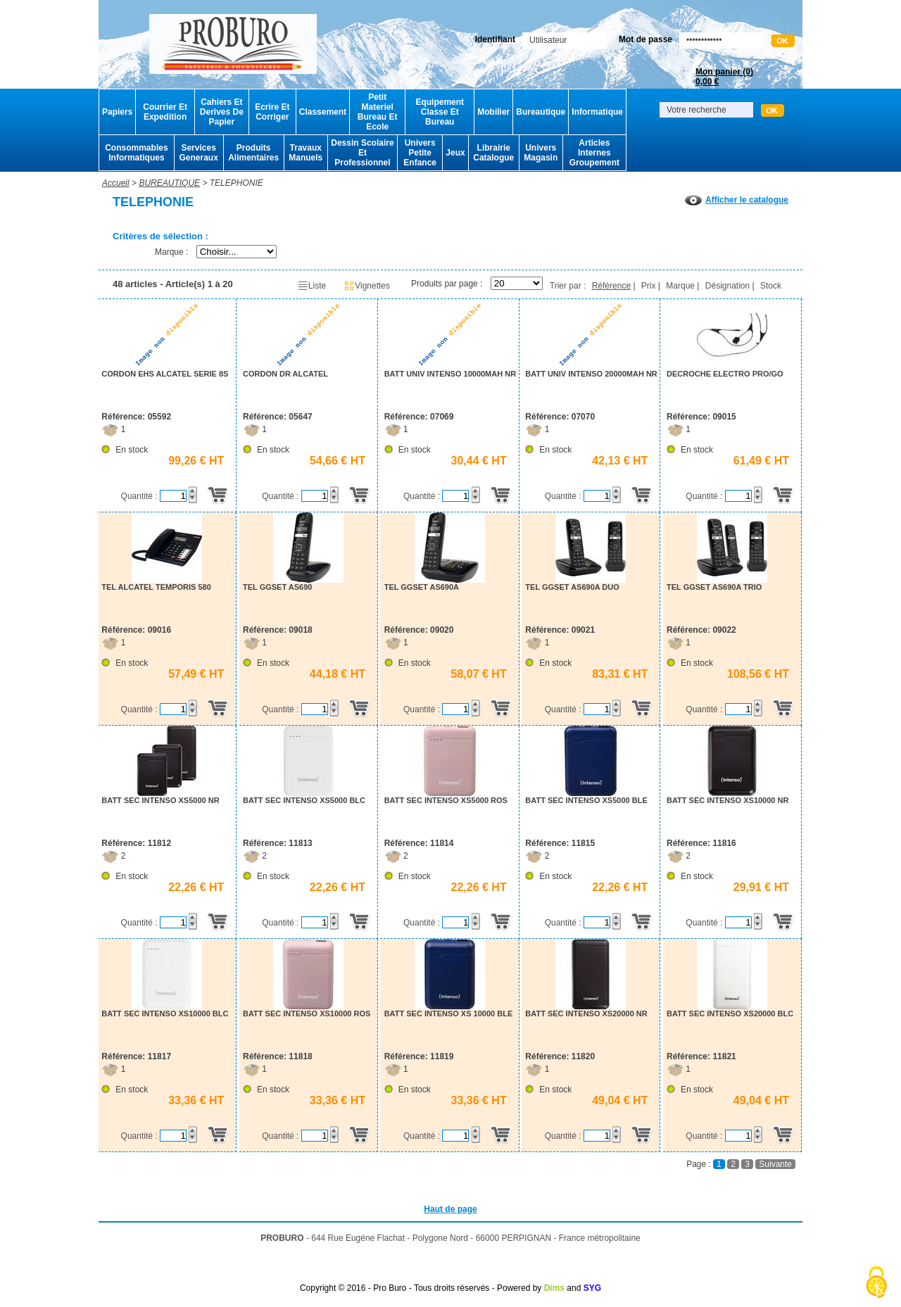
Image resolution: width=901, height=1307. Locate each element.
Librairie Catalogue (493, 153)
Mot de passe (645, 39)
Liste (311, 285)
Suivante (775, 1164)
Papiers (117, 112)
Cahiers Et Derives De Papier (222, 112)
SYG (592, 1288)
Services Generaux (198, 153)
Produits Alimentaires (253, 153)
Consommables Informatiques (136, 153)
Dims (554, 1288)
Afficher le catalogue (736, 200)
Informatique (597, 112)
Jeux (455, 153)
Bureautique (540, 112)
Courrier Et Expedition (165, 112)
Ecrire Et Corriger (272, 112)
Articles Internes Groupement (594, 153)
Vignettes (367, 285)
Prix (648, 286)
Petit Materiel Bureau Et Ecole (378, 112)
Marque (680, 286)
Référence (611, 286)
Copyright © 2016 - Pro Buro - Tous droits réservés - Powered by (420, 1288)
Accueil (116, 183)
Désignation (727, 286)
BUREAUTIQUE (169, 183)
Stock (770, 286)
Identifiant (495, 39)
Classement (322, 112)
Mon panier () (724, 77)
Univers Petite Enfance (419, 153)
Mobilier (493, 112)
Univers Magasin (540, 153)
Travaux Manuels (305, 153)
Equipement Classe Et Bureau (439, 112)
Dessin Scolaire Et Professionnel (362, 153)
